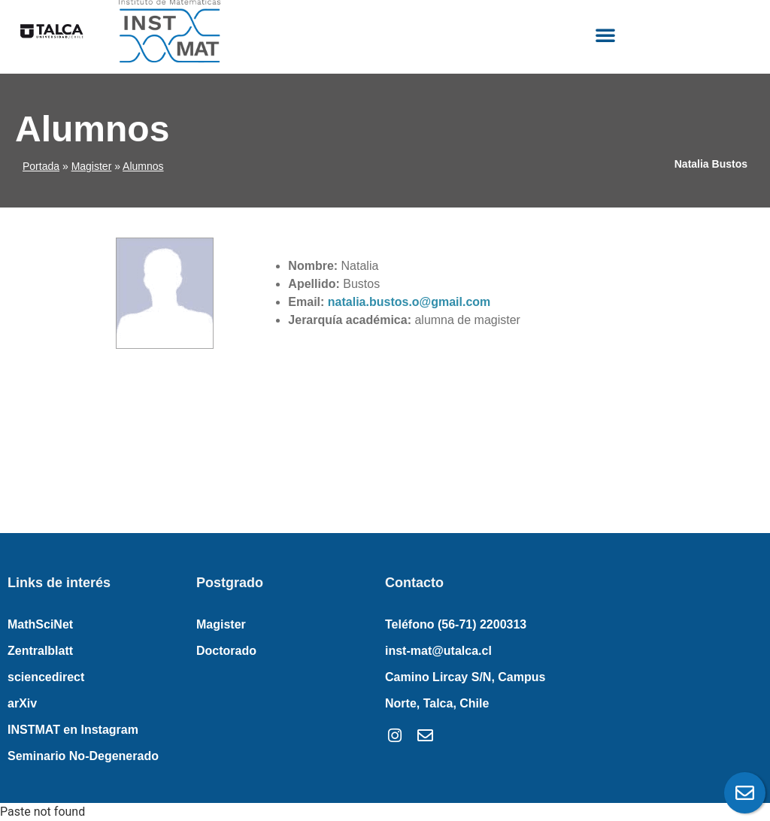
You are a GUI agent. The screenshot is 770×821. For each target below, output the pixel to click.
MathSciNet (40, 624)
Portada (41, 166)
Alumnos (143, 166)
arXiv (22, 703)
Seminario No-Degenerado (83, 756)
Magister (91, 166)
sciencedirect (46, 677)
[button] (605, 34)
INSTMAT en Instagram (73, 729)
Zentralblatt (40, 650)
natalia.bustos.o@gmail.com (409, 301)
